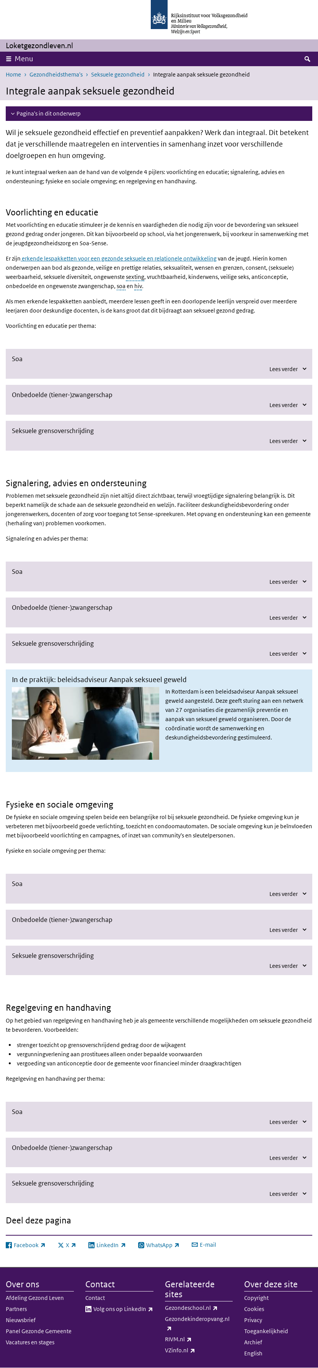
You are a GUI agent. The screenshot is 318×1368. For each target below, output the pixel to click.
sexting (135, 276)
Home (13, 74)
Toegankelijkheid (266, 1331)
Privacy (253, 1320)
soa (121, 286)
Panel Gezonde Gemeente (39, 1331)
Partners (16, 1309)
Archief (253, 1342)
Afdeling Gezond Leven (35, 1297)
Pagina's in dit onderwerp (48, 113)
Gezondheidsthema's (56, 74)
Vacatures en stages (30, 1342)
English (253, 1353)
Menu (24, 58)
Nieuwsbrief (21, 1320)
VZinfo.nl (197, 1350)
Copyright (256, 1297)
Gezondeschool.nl (199, 1308)
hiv (138, 286)
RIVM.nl (195, 1339)
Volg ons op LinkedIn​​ (123, 1309)
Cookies (254, 1309)
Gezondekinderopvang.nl (197, 1324)
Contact (95, 1297)
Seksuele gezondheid (118, 74)
